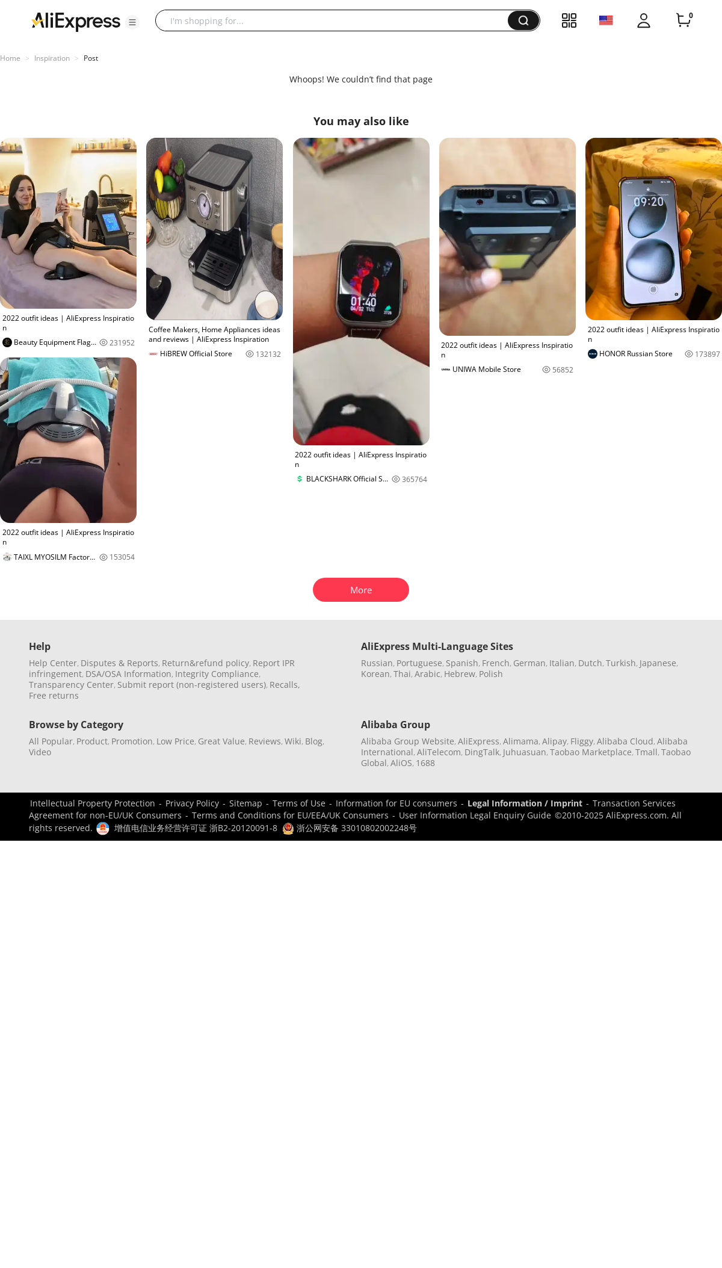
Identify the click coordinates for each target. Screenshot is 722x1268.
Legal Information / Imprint (524, 803)
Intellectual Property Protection (92, 803)
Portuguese (419, 663)
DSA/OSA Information (128, 673)
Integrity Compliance (217, 673)
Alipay (554, 741)
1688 (425, 763)
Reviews (264, 741)
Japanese (658, 663)
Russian (377, 663)
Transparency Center (71, 684)
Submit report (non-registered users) (191, 684)
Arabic (427, 673)
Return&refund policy (205, 663)
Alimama (520, 741)
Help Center (53, 663)
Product (92, 741)
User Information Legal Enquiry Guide (475, 815)
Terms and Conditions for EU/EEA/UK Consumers (290, 815)
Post (91, 58)
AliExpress (478, 741)
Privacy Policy (192, 803)
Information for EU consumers (396, 803)
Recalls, (285, 684)
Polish (491, 673)
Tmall (646, 752)
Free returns (54, 695)
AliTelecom (439, 752)
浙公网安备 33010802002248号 (349, 827)
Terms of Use (299, 803)
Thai (402, 673)
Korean (375, 673)
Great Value (221, 741)
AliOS (401, 763)
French (496, 663)
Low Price (175, 741)
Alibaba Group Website (407, 741)
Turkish (621, 663)
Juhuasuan (524, 752)
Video (40, 752)
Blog (313, 741)
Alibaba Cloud (625, 741)
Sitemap (245, 803)
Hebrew (459, 673)
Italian (562, 663)
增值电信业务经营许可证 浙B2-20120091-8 (195, 827)
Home (10, 58)
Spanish (462, 663)
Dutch (590, 663)
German (529, 663)
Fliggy (581, 741)
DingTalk (481, 752)
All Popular (51, 741)
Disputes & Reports (119, 663)
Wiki (293, 741)
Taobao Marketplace (591, 752)
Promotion (132, 741)
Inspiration (52, 58)
